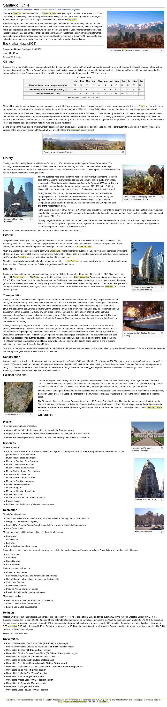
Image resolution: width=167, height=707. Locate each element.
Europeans (55, 251)
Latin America (85, 247)
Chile (44, 13)
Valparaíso (72, 19)
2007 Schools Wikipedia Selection (17, 9)
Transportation (73, 130)
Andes (124, 50)
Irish (74, 254)
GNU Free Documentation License (72, 702)
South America (82, 277)
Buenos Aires (19, 277)
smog (142, 106)
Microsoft (109, 286)
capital (52, 13)
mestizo (22, 257)
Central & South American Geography (64, 9)
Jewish (13, 626)
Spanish (17, 13)
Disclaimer (103, 702)
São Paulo (34, 277)
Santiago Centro (154, 407)
